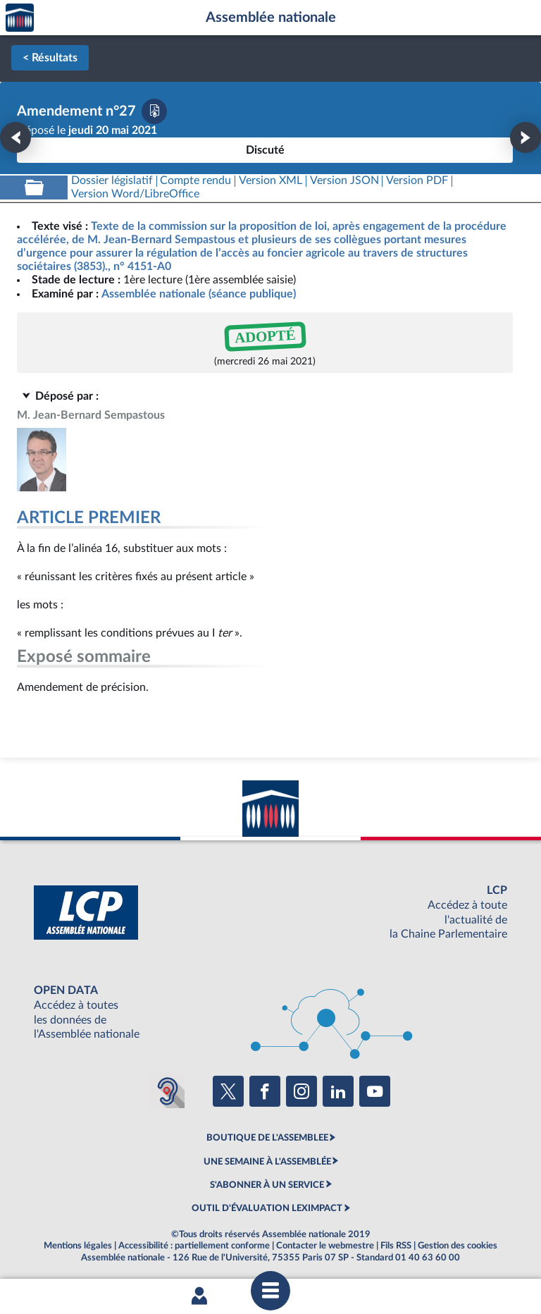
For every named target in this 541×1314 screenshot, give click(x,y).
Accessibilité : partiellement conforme (194, 1245)
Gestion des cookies (457, 1245)
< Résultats (50, 57)
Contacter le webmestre (325, 1245)
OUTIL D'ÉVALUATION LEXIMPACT (267, 1208)
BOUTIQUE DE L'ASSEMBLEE (267, 1138)
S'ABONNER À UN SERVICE (267, 1185)
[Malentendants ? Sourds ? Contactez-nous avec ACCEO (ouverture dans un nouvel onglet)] (168, 1091)
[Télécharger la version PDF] (154, 111)
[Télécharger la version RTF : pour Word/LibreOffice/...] (135, 194)
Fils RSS (395, 1245)
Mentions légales (78, 1245)
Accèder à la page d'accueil (20, 18)
